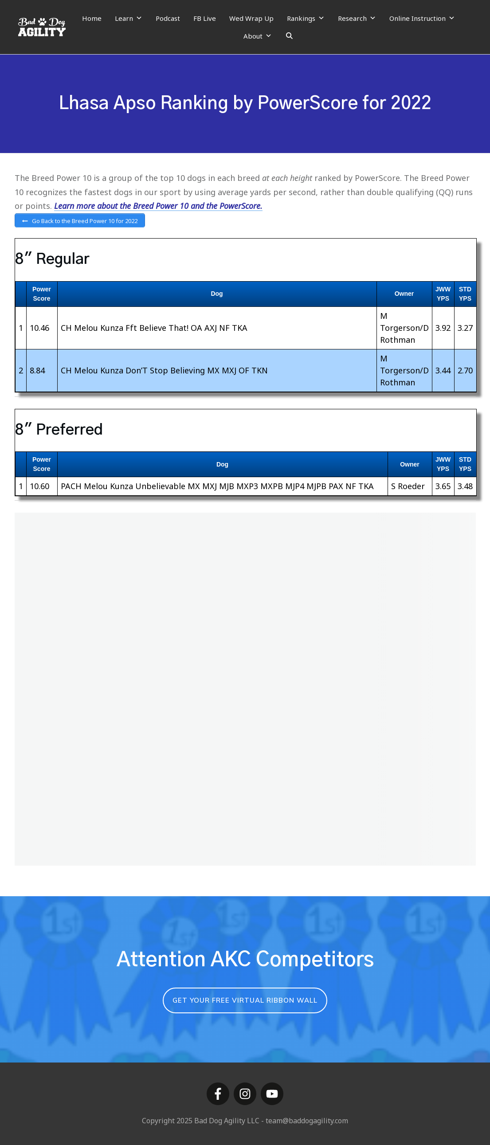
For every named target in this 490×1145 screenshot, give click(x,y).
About (257, 35)
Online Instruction (422, 18)
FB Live (204, 18)
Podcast (168, 18)
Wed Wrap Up (251, 18)
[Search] (289, 36)
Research (357, 18)
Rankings (306, 18)
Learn (128, 18)
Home (92, 18)
